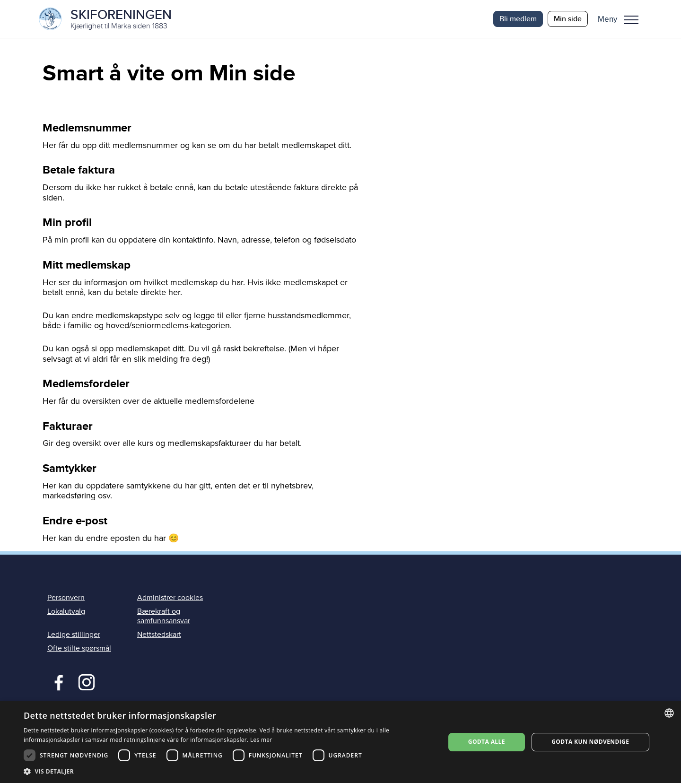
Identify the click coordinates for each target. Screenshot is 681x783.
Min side (568, 18)
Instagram (86, 681)
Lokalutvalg (66, 611)
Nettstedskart (159, 634)
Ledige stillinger (73, 634)
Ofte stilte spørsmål (79, 648)
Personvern (66, 597)
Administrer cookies (170, 597)
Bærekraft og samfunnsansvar (163, 616)
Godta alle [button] (486, 742)
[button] (621, 19)
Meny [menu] (631, 19)
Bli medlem (518, 18)
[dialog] (340, 742)
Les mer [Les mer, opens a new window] (261, 740)
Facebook (56, 681)
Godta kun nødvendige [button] (590, 742)
